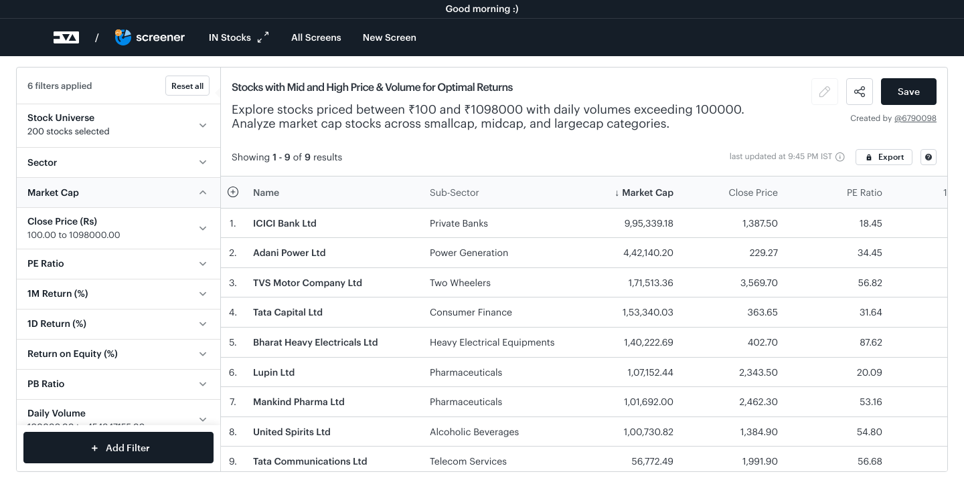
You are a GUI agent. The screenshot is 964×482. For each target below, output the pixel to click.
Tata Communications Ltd (310, 461)
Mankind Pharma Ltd (299, 401)
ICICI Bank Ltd (285, 223)
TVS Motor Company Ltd (307, 282)
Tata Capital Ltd (288, 312)
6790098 (919, 118)
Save (909, 91)
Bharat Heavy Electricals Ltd (315, 342)
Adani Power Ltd (289, 252)
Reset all (187, 85)
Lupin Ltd (274, 372)
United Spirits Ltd (292, 431)
